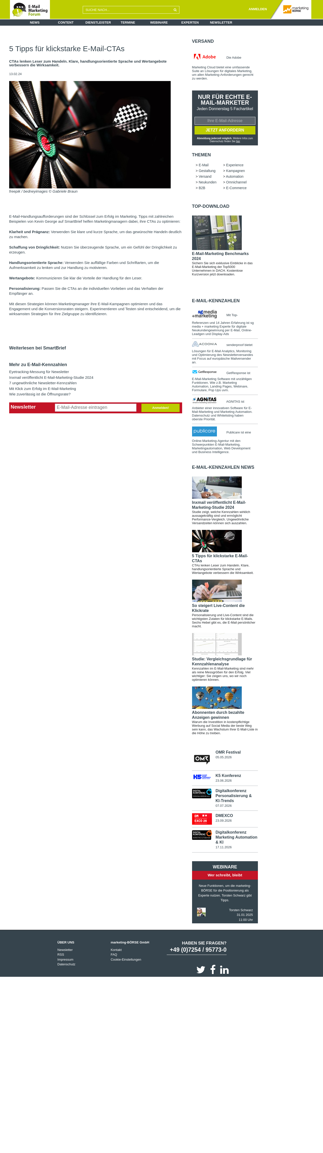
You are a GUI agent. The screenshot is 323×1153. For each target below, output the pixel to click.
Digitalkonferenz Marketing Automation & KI (236, 838)
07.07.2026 (223, 806)
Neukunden (208, 182)
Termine (128, 22)
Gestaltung (207, 171)
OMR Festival (228, 752)
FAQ (114, 955)
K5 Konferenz (228, 776)
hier (238, 141)
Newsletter (221, 22)
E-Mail (204, 165)
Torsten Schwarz (241, 910)
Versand (203, 41)
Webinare (159, 22)
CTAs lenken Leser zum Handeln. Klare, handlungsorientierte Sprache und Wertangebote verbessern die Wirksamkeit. (88, 63)
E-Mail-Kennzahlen (216, 301)
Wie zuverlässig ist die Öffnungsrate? (40, 394)
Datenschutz (66, 965)
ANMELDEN (257, 9)
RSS (60, 955)
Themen (201, 155)
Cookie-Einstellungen (126, 960)
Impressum (65, 960)
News (35, 22)
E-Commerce (236, 188)
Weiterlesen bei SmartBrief (37, 347)
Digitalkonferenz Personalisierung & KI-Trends (233, 796)
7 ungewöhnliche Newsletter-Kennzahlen (43, 383)
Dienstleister (98, 22)
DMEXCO (224, 816)
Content (66, 22)
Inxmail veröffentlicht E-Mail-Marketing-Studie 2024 (51, 377)
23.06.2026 (223, 781)
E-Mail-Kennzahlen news (223, 467)
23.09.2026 (223, 821)
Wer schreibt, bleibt (225, 875)
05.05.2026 (223, 757)
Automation (234, 177)
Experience (234, 165)
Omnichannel (236, 182)
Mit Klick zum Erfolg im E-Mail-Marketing (42, 388)
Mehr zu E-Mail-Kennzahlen (38, 364)
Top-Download (211, 206)
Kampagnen (235, 171)
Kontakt (116, 950)
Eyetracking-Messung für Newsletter (39, 372)
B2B (202, 188)
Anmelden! (160, 408)
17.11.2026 (223, 848)
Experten (190, 22)
